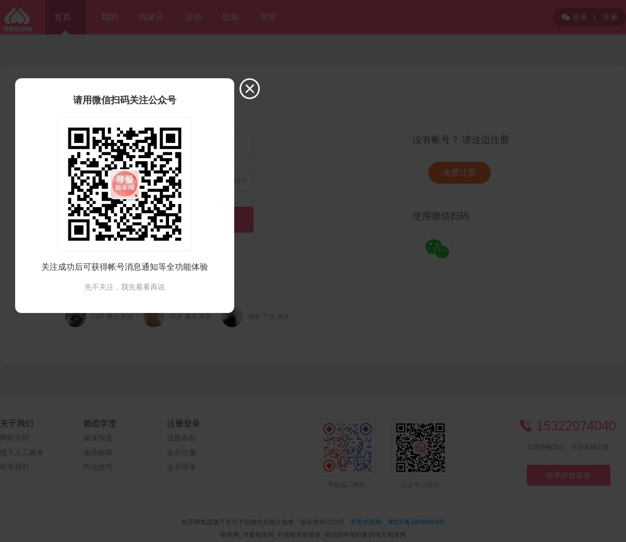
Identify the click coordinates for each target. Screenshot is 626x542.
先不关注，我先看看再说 (125, 287)
